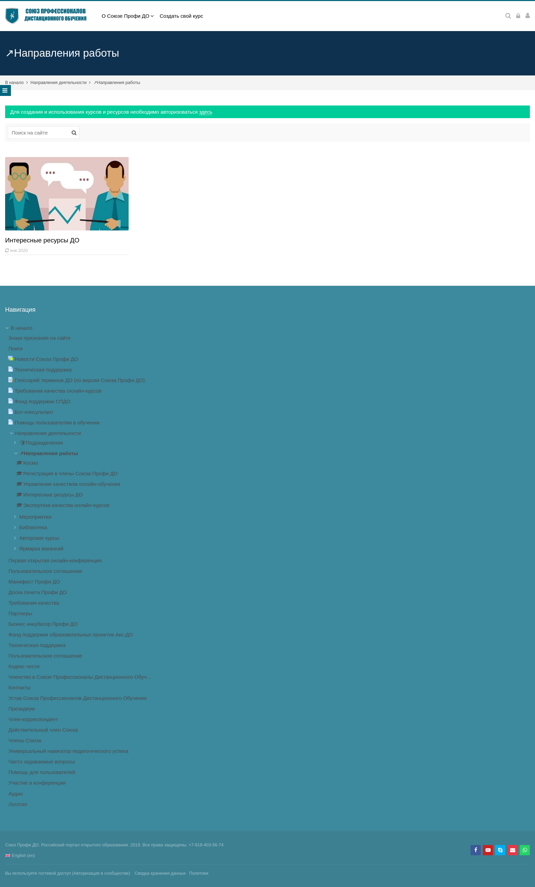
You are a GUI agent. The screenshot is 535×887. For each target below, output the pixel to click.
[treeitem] (267, 566)
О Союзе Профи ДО (125, 16)
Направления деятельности (58, 82)
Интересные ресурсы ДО (42, 240)
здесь (205, 112)
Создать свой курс (181, 16)
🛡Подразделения (41, 443)
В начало (14, 82)
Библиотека (33, 527)
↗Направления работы (116, 82)
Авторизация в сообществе (101, 873)
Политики (198, 873)
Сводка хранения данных (160, 873)
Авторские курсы (39, 538)
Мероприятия (35, 517)
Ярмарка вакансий (41, 548)
